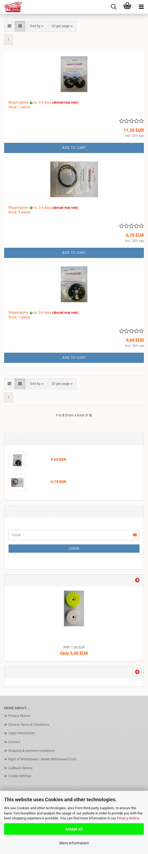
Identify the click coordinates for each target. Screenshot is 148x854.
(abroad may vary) (65, 102)
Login (74, 548)
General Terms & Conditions (28, 725)
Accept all (74, 829)
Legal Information (21, 733)
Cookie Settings (19, 776)
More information (74, 843)
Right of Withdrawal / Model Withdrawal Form (42, 759)
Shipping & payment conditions (31, 751)
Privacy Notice (128, 818)
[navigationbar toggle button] (141, 7)
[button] (9, 26)
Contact (14, 742)
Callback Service (20, 768)
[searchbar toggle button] (113, 7)
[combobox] (36, 26)
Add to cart (74, 148)
